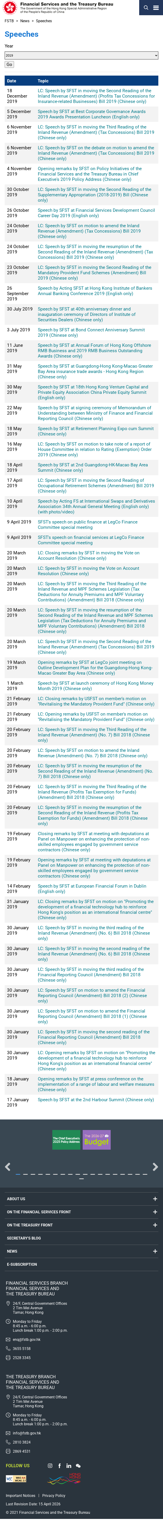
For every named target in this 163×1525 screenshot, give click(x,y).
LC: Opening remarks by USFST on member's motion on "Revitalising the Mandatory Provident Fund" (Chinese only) (96, 716)
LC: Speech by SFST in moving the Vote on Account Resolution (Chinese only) (88, 571)
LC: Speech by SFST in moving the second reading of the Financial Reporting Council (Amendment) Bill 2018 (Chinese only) (94, 1037)
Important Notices (20, 1501)
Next (153, 1169)
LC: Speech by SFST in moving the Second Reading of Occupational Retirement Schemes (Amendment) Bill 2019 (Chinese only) (96, 486)
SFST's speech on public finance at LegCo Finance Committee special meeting (88, 524)
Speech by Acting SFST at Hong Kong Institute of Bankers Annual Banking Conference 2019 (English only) (95, 290)
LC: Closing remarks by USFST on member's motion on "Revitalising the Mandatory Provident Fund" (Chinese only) (96, 701)
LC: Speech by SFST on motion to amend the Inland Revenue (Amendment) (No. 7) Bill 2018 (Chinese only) (93, 753)
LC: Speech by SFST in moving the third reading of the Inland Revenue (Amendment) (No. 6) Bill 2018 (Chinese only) (94, 933)
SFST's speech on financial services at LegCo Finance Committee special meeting (91, 540)
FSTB (9, 21)
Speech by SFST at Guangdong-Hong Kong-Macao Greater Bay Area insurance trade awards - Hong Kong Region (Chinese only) (95, 371)
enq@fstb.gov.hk (26, 1345)
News (24, 21)
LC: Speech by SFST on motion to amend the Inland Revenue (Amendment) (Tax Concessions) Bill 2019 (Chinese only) (89, 231)
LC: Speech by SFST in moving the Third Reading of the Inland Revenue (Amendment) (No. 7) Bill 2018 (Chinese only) (94, 735)
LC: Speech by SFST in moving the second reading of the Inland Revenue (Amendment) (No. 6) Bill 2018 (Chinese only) (94, 954)
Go (9, 64)
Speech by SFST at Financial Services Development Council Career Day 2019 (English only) (96, 213)
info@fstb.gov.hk (27, 1439)
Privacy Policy (53, 1501)
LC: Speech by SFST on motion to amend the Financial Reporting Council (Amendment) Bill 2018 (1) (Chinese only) (92, 1016)
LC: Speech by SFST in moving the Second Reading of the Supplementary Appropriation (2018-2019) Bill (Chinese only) (94, 195)
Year (9, 46)
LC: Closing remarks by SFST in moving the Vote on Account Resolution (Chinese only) (89, 555)
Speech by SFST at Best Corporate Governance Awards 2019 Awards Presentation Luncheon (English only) (92, 114)
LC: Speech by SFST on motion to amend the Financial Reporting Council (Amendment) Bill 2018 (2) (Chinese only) (92, 995)
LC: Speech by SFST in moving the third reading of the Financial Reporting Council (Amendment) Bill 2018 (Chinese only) (91, 975)
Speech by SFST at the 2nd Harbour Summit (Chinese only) (96, 1099)
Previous (9, 1169)
